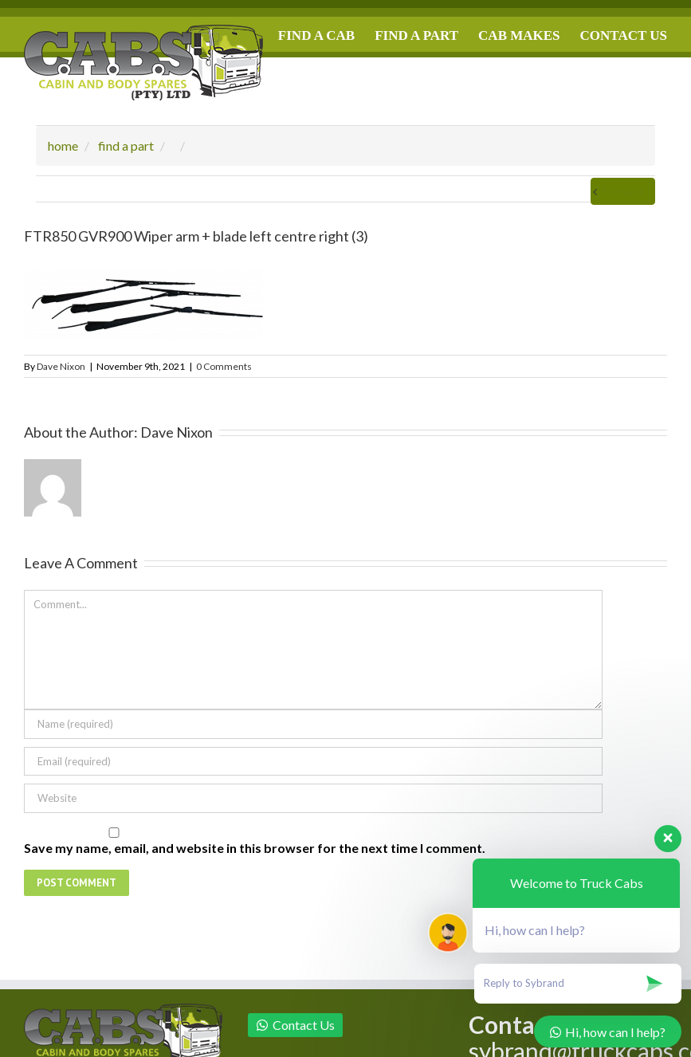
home (63, 145)
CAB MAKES (518, 35)
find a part (126, 145)
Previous (623, 191)
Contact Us (295, 1024)
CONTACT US (623, 35)
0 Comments (224, 366)
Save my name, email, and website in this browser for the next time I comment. (254, 847)
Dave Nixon (61, 366)
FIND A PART (416, 35)
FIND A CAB (316, 35)
